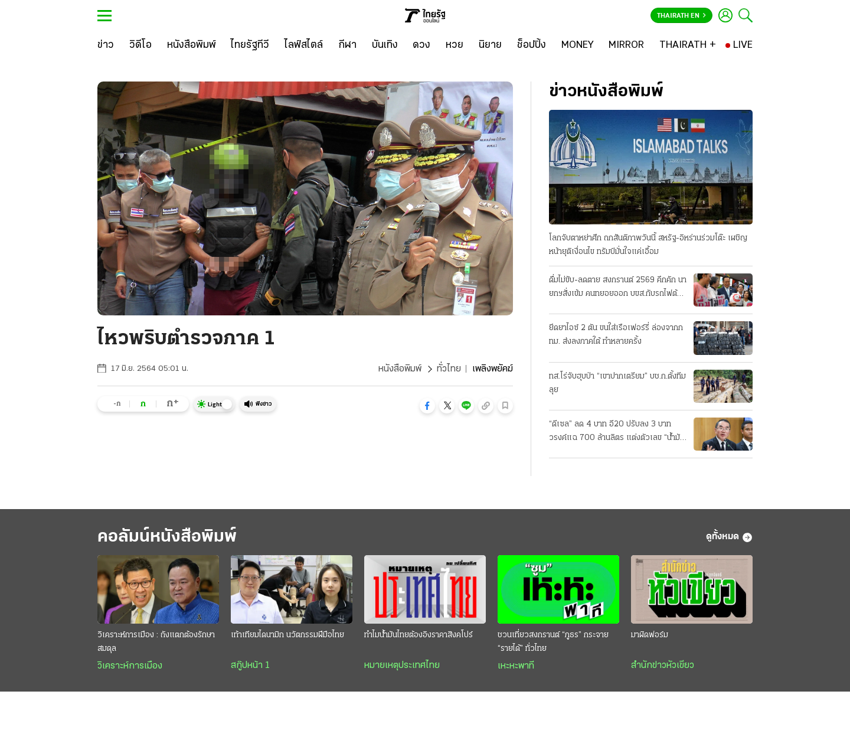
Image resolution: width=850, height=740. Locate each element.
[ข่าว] (105, 45)
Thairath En (681, 15)
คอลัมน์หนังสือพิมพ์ (167, 537)
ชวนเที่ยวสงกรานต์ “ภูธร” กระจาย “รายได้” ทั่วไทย (553, 642)
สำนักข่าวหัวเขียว (662, 665)
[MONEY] (577, 45)
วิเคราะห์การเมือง (129, 666)
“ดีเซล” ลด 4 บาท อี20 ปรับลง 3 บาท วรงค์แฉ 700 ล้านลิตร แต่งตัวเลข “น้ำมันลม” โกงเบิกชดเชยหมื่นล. (617, 432)
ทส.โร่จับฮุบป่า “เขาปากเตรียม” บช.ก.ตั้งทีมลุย (617, 383)
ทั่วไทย (449, 369)
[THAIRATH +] (687, 45)
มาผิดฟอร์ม (649, 635)
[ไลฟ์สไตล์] (304, 45)
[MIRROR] (626, 45)
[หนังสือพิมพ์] (191, 45)
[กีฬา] (347, 45)
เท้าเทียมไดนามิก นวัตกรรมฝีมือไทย (287, 635)
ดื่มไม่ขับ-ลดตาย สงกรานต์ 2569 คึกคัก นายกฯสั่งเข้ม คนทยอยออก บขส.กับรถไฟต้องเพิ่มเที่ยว (617, 288)
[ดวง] (421, 45)
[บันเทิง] (385, 45)
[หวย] (454, 45)
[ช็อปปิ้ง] (531, 45)
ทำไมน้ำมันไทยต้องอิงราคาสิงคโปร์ (418, 635)
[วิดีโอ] (140, 45)
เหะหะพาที (516, 666)
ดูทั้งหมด (729, 537)
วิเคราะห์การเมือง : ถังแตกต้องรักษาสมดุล (156, 642)
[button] (427, 405)
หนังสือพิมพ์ (399, 369)
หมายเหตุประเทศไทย (402, 665)
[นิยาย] (490, 45)
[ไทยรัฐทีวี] (250, 45)
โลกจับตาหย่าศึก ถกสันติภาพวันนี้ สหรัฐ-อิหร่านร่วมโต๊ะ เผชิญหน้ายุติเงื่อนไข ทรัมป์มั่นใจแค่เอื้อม (648, 245)
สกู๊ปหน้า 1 (250, 665)
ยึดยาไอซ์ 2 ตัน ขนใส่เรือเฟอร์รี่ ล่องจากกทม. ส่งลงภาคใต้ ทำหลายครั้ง (616, 335)
